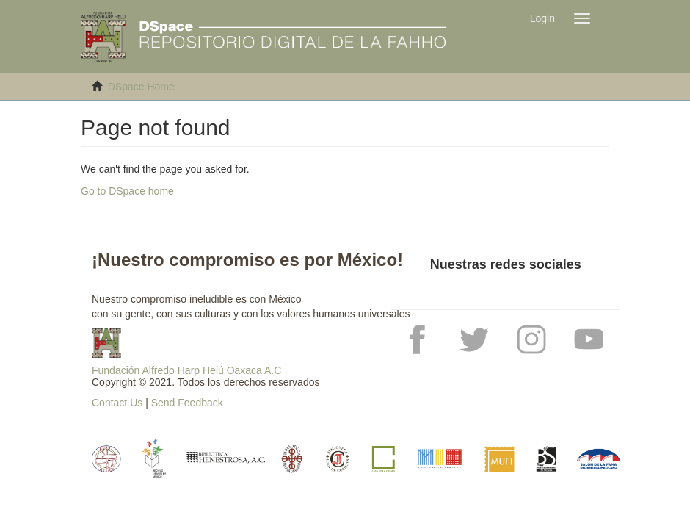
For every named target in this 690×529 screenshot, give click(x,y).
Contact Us (117, 403)
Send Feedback (187, 403)
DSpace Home (141, 87)
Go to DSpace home (127, 191)
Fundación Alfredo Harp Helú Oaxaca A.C (186, 370)
